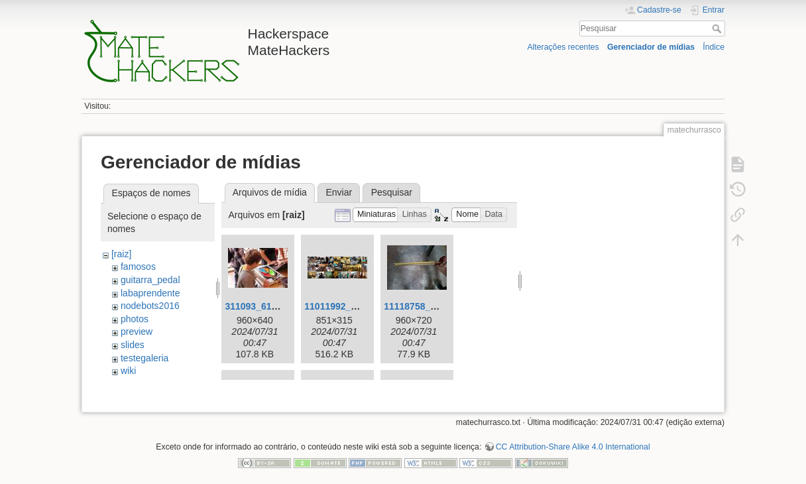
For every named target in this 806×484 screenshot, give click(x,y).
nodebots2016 (150, 305)
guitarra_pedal (150, 279)
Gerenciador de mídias (651, 47)
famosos (138, 266)
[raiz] (121, 254)
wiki (128, 370)
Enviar (338, 192)
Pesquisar (718, 28)
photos (134, 319)
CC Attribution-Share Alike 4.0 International (573, 440)
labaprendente (150, 293)
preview (136, 331)
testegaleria (144, 358)
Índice (713, 47)
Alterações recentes (563, 47)
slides (132, 344)
